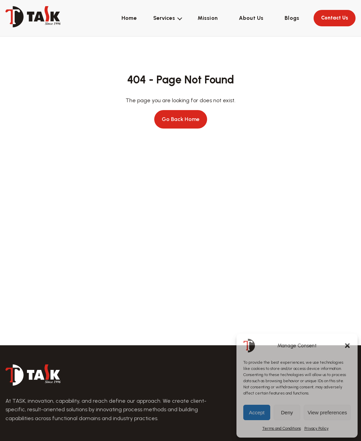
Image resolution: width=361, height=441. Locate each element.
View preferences (327, 412)
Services (164, 18)
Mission (208, 18)
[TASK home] (33, 16)
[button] (347, 345)
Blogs (292, 18)
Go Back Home (181, 119)
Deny (287, 412)
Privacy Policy (316, 428)
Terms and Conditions (281, 428)
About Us (251, 18)
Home (129, 18)
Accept (256, 412)
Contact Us (334, 18)
